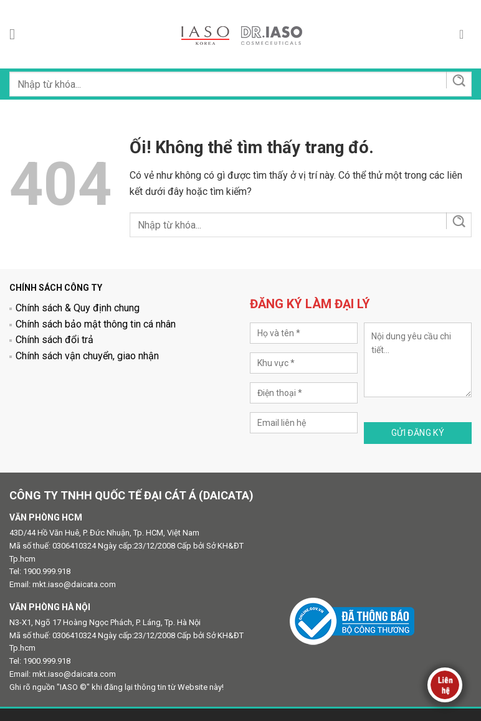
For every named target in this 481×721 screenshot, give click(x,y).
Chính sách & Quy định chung (78, 308)
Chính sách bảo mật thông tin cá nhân (96, 324)
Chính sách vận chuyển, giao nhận (87, 356)
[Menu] (16, 34)
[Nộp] (458, 80)
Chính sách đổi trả (54, 340)
